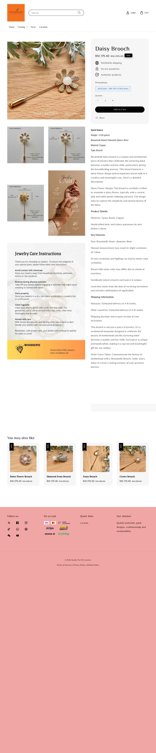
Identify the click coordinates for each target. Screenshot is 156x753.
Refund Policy (93, 565)
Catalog (21, 27)
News (33, 27)
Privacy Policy (79, 565)
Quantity (99, 96)
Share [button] (100, 117)
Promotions (101, 82)
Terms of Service (64, 565)
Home (11, 27)
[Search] (79, 12)
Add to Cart (120, 109)
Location (43, 27)
